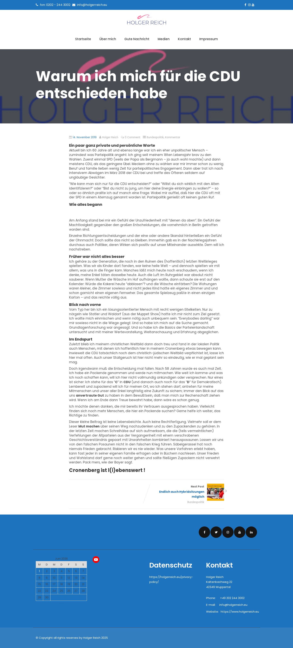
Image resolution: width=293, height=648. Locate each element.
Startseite (83, 39)
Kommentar (172, 137)
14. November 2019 (85, 137)
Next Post (185, 492)
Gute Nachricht (136, 39)
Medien (164, 39)
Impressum (208, 39)
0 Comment (132, 137)
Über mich (107, 39)
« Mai (59, 603)
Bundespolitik (155, 137)
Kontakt (184, 39)
